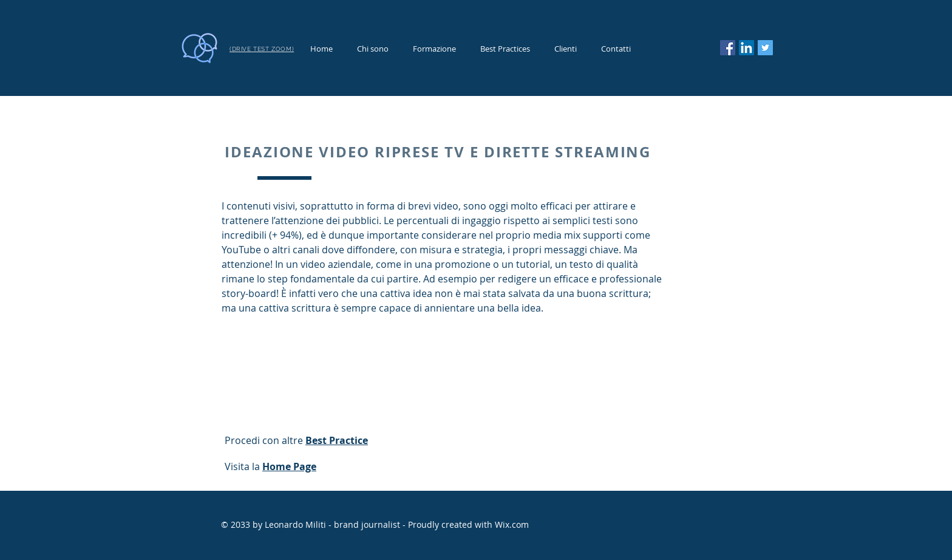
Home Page (289, 466)
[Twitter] (765, 47)
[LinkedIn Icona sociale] (746, 47)
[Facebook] (727, 47)
